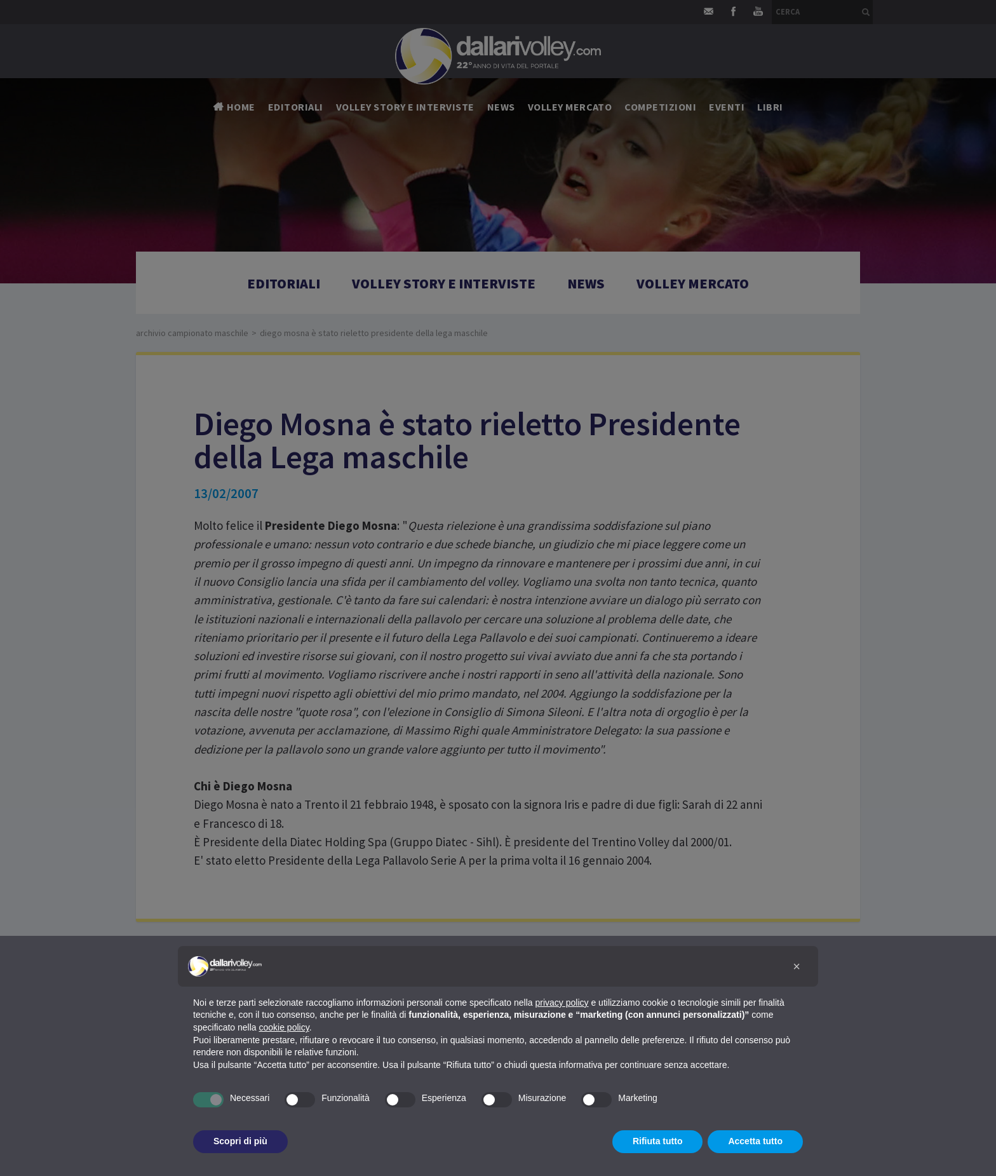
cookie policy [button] (284, 1027)
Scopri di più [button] (240, 1141)
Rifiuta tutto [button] (658, 1141)
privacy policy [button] (562, 1002)
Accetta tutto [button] (755, 1141)
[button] (796, 966)
